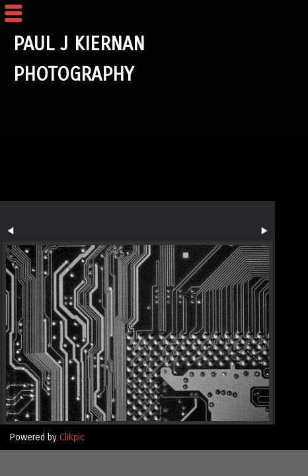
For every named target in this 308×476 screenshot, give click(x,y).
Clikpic (72, 437)
